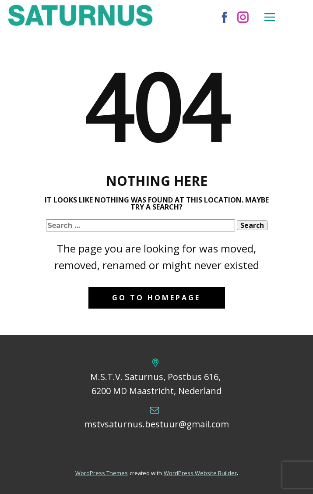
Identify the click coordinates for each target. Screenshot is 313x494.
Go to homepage (156, 297)
